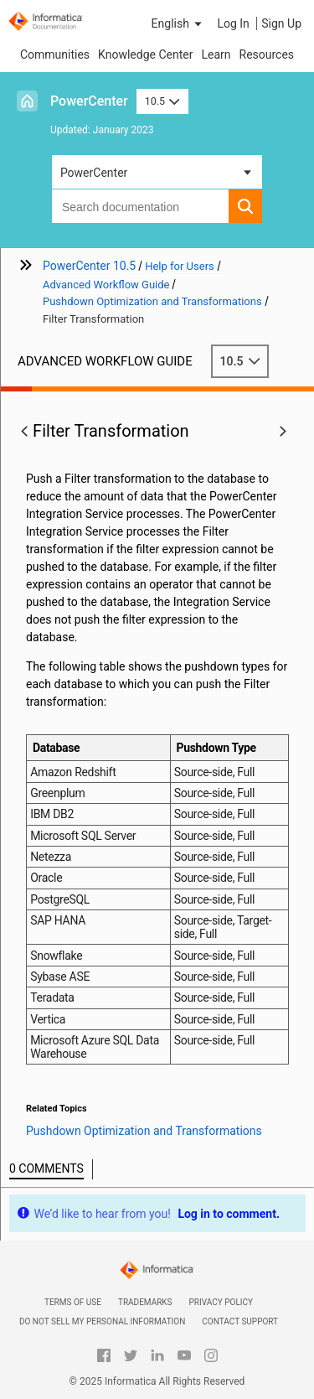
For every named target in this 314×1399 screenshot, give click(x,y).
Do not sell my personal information (102, 1321)
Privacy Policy (221, 1302)
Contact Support (240, 1321)
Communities (55, 54)
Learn (215, 54)
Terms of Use (72, 1302)
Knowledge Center (145, 54)
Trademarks (145, 1302)
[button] (178, 23)
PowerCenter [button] (93, 172)
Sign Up (281, 23)
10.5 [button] (162, 101)
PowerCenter (89, 101)
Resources (267, 54)
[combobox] (140, 206)
